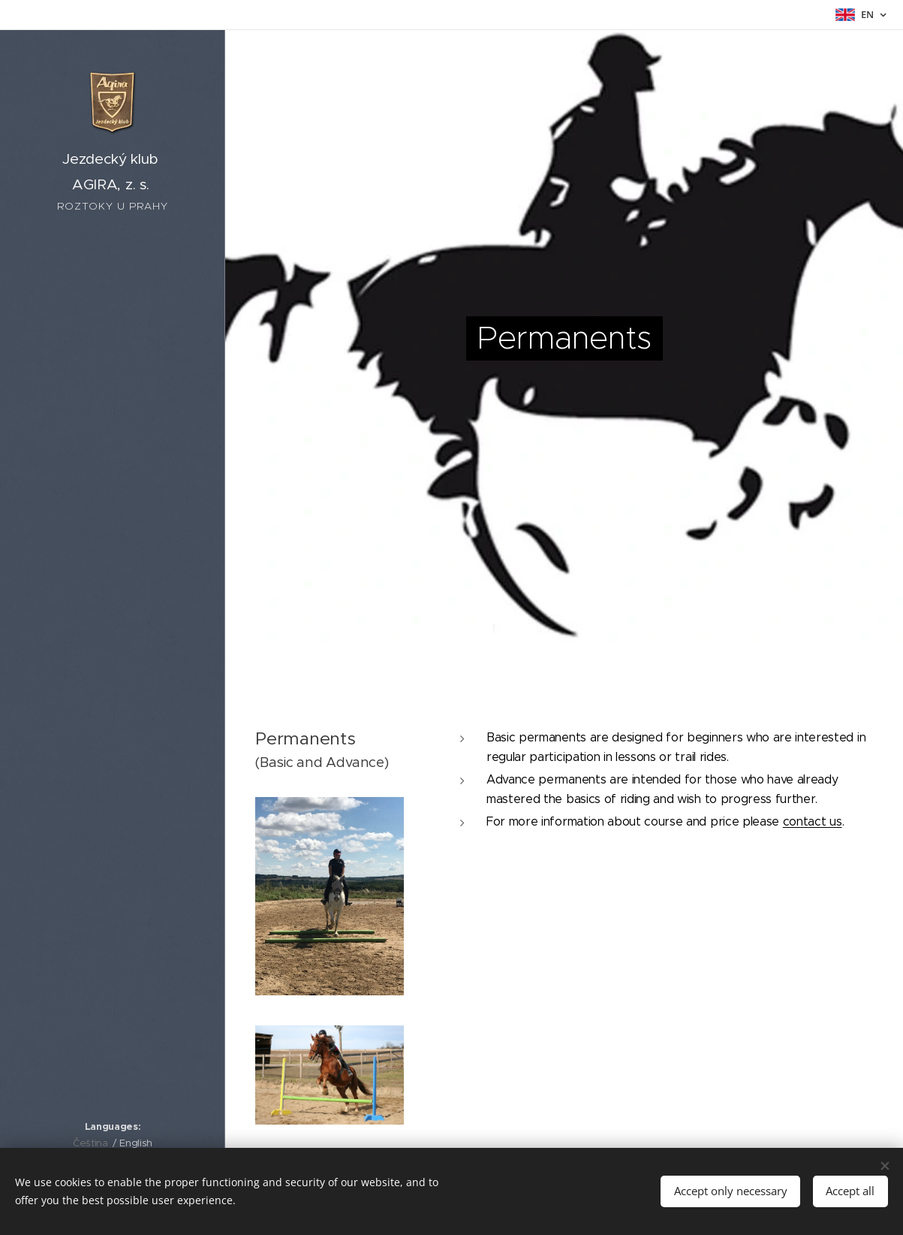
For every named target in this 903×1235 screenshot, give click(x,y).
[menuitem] (113, 603)
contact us (812, 821)
